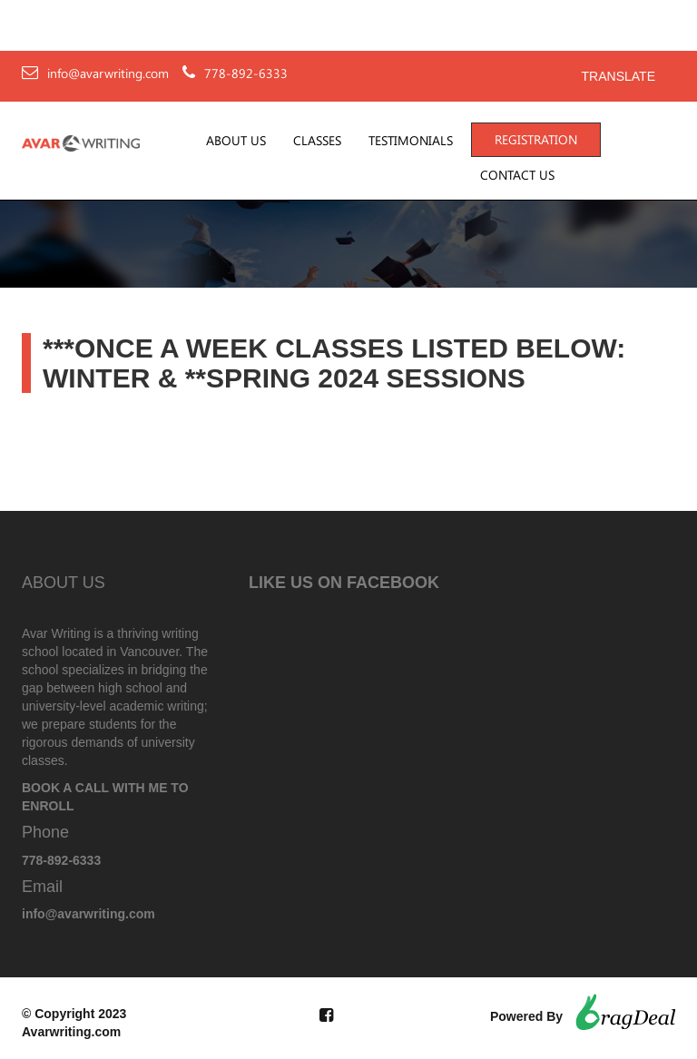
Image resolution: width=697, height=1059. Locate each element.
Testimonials (410, 140)
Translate (618, 76)
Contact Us (517, 175)
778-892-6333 (246, 73)
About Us (236, 140)
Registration (536, 139)
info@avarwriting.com (108, 73)
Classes (317, 140)
